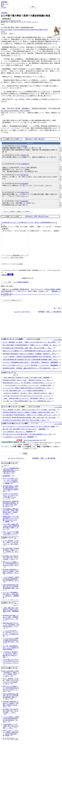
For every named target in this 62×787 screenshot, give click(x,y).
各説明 (56, 231)
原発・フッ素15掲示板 (53, 316)
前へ (59, 312)
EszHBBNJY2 (25, 164)
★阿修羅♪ (4, 2)
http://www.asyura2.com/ (31, 444)
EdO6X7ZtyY (25, 192)
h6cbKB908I (24, 183)
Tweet (2, 24)
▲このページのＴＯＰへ (22, 316)
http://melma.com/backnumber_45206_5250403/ (15, 110)
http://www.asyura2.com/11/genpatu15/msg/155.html (11, 20)
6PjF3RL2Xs (24, 175)
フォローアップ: (6, 300)
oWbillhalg (24, 146)
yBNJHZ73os (25, 155)
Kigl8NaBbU (24, 201)
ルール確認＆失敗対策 (21, 286)
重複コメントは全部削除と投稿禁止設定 (15, 294)
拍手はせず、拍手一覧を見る (35, 139)
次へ (54, 312)
